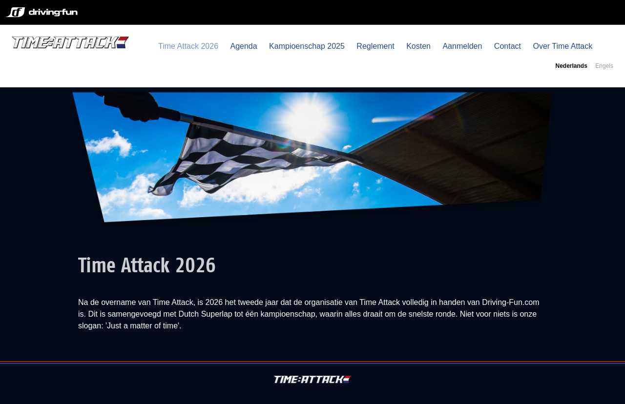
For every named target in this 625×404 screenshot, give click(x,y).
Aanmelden (462, 46)
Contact (507, 46)
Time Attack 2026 (188, 46)
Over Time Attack (562, 46)
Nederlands (571, 65)
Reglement (375, 46)
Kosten (418, 46)
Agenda (243, 46)
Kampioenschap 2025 (307, 46)
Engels (604, 65)
